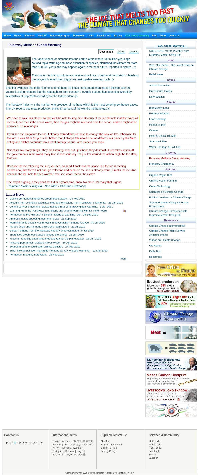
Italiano (88, 444)
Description (106, 51)
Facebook (154, 451)
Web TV (42, 35)
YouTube (153, 458)
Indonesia (66, 447)
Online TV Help (109, 447)
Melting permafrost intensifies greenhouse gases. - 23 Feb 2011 (47, 198)
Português (57, 451)
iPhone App (155, 444)
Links (91, 35)
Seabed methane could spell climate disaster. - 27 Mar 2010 (44, 246)
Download (79, 35)
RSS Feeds (155, 447)
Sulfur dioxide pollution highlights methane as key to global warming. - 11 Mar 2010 (58, 250)
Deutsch (68, 444)
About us (174, 35)
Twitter (152, 454)
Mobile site (154, 441)
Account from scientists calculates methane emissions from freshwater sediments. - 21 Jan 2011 (66, 202)
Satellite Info (104, 35)
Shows (17, 35)
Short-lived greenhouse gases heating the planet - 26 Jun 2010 (46, 234)
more (123, 258)
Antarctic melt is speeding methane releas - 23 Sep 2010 (42, 218)
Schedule (29, 35)
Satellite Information (111, 444)
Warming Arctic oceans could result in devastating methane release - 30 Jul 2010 (57, 222)
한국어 (56, 447)
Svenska (70, 451)
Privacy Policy (108, 451)
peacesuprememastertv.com (24, 442)
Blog (154, 35)
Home (7, 35)
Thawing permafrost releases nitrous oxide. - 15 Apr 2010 (43, 242)
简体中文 (88, 441)
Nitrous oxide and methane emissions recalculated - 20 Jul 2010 (47, 226)
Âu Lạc (66, 441)
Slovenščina (58, 454)
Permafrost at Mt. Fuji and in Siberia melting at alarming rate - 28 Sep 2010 (53, 214)
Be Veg (118, 35)
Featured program (60, 35)
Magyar (78, 444)
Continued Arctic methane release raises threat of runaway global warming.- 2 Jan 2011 (61, 206)
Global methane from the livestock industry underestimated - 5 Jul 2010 (51, 230)
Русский (71, 454)
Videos (134, 51)
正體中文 (76, 441)
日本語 (81, 454)
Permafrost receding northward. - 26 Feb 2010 (36, 254)
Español (77, 447)
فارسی (80, 451)
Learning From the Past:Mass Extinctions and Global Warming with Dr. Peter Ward (58, 210)
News (121, 51)
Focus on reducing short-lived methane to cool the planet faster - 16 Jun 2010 (55, 238)
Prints (163, 35)
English (56, 441)
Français (57, 444)
